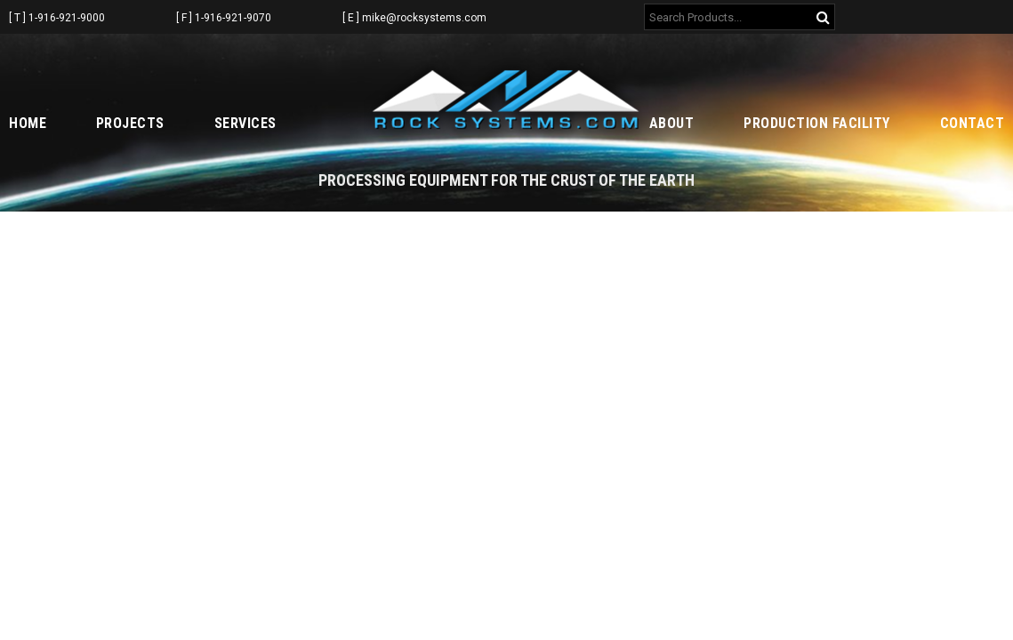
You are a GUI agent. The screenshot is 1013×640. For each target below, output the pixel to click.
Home (27, 123)
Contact (972, 123)
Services (245, 123)
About (672, 123)
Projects (130, 123)
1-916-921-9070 (233, 18)
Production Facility (817, 123)
